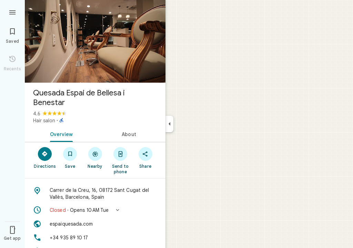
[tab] (60, 133)
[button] (95, 210)
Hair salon (44, 120)
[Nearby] (95, 157)
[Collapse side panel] (169, 124)
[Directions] (45, 157)
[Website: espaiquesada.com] (95, 224)
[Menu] (12, 12)
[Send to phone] (120, 160)
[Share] (145, 157)
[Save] (70, 157)
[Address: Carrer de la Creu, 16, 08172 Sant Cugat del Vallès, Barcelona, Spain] (95, 193)
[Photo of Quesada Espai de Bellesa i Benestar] (95, 41)
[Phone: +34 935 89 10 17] (95, 238)
